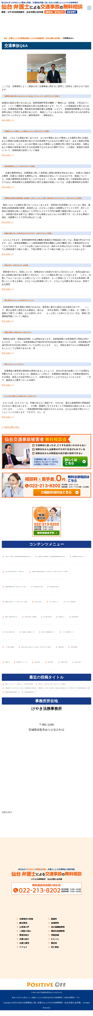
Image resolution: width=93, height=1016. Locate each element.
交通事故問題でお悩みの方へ (23, 743)
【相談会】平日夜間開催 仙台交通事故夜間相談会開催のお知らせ (46, 698)
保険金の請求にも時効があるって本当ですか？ (44, 399)
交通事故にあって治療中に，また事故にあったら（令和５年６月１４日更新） (44, 145)
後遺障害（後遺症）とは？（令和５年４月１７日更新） (39, 972)
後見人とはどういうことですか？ (33, 435)
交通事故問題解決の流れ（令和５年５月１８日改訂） (37, 882)
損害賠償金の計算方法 (51, 927)
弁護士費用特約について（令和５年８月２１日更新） (46, 189)
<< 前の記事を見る (10, 509)
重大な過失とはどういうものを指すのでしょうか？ (45, 361)
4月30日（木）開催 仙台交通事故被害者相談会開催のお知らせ (44, 653)
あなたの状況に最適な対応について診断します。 (35, 788)
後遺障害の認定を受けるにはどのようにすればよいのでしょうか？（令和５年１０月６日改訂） (46, 101)
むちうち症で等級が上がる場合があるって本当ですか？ (44, 473)
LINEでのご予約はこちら (77, 1009)
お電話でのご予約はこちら (15, 1009)
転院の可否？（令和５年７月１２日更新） (40, 319)
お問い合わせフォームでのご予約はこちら (46, 1009)
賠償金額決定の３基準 (18, 927)
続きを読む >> (8, 129)
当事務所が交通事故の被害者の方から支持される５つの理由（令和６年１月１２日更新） (46, 835)
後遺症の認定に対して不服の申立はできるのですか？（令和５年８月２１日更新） (44, 280)
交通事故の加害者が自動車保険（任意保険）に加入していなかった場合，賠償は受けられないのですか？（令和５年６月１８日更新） (46, 233)
